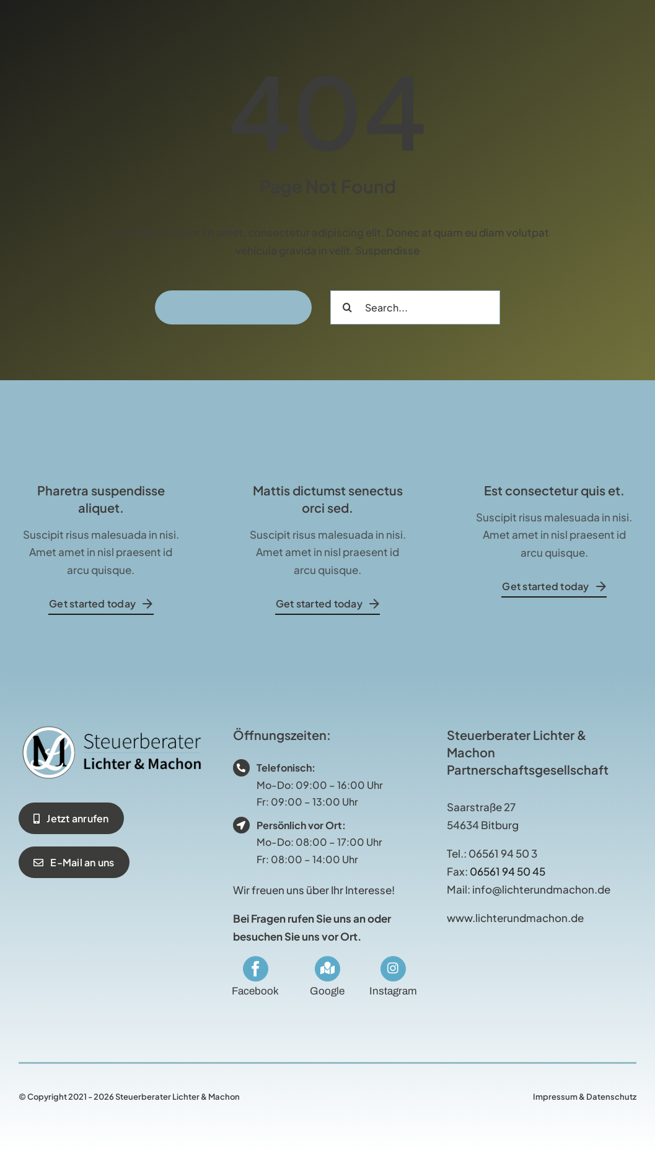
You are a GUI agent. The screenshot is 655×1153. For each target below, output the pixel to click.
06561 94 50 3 (502, 853)
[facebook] (255, 968)
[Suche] (347, 307)
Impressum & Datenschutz (584, 1097)
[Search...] (415, 307)
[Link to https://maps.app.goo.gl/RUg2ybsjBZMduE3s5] (327, 968)
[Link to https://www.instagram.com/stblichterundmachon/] (392, 968)
